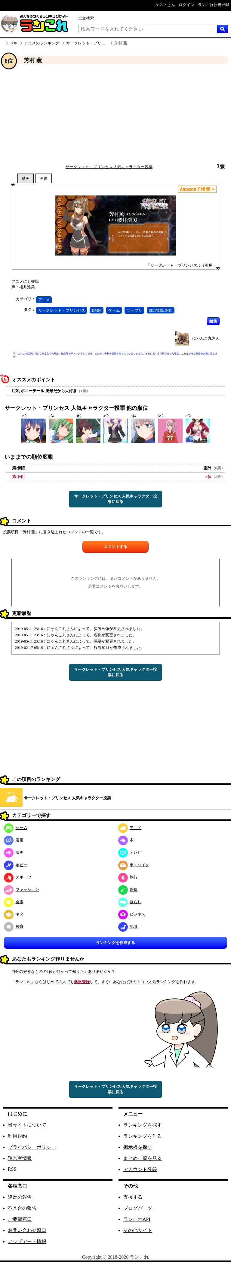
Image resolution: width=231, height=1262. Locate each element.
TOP (13, 43)
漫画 (13, 840)
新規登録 (82, 981)
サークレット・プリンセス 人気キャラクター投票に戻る (115, 499)
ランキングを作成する (115, 942)
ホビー (15, 865)
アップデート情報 (27, 1241)
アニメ (44, 300)
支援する (133, 1197)
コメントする (115, 546)
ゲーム (114, 310)
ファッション (21, 889)
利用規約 (17, 1136)
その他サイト (137, 1230)
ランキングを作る (142, 1136)
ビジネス (132, 914)
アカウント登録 (140, 1169)
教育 (13, 926)
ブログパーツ (137, 1208)
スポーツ (17, 877)
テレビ (130, 852)
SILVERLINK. (161, 310)
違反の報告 (20, 1197)
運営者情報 (20, 1158)
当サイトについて (27, 1124)
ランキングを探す (142, 1124)
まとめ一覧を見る (142, 1158)
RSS (12, 1169)
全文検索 (86, 18)
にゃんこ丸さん (206, 338)
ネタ (13, 914)
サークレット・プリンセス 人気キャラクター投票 (109, 167)
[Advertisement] (115, 114)
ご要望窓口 (20, 1219)
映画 (13, 852)
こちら (185, 353)
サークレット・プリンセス (61, 310)
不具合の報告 (22, 1208)
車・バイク (133, 865)
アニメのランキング (41, 43)
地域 (128, 926)
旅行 (128, 877)
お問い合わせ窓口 (27, 1230)
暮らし (130, 902)
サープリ (134, 310)
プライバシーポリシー (32, 1147)
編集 (213, 321)
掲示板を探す (137, 1147)
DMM (97, 310)
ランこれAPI (136, 1219)
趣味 (128, 889)
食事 (13, 902)
